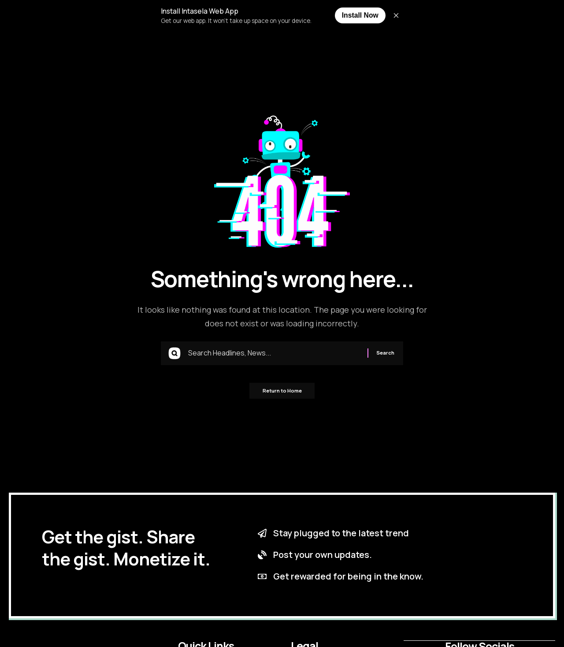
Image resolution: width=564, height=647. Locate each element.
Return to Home (282, 394)
